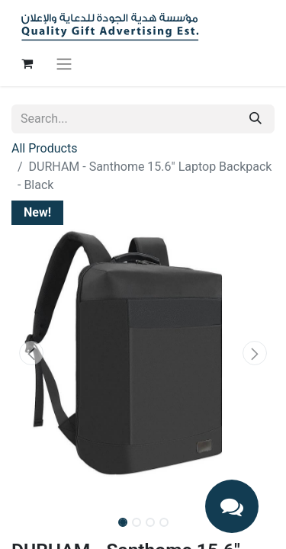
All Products (44, 148)
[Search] (255, 118)
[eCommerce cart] (26, 63)
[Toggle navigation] (64, 63)
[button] (31, 353)
